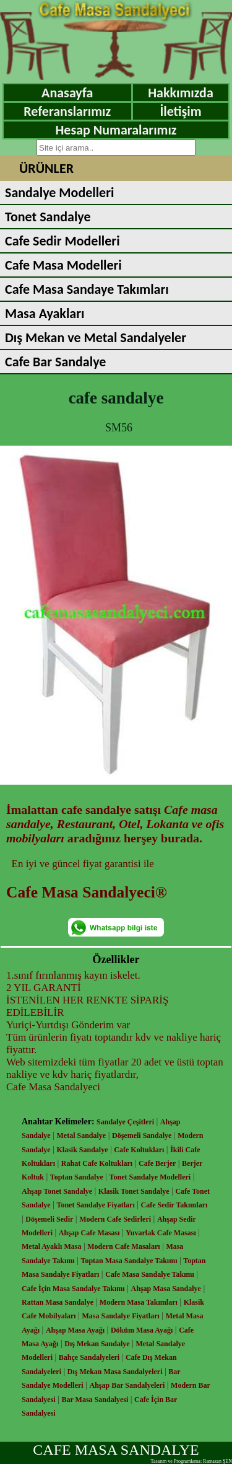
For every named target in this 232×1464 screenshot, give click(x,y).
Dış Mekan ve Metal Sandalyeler (95, 337)
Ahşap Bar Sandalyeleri (127, 1385)
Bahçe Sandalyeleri (89, 1357)
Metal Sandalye (81, 1135)
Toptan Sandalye (76, 1177)
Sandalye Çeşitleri (125, 1122)
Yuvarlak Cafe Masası (161, 1232)
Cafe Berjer (157, 1163)
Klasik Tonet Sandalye (134, 1191)
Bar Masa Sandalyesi (95, 1399)
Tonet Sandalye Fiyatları (96, 1205)
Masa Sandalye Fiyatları (120, 1316)
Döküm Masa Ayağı (142, 1330)
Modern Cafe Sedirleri (115, 1219)
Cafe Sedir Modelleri (62, 240)
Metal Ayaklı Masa (51, 1246)
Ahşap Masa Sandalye (166, 1288)
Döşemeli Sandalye (141, 1135)
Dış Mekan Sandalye (96, 1343)
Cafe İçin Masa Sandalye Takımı (73, 1288)
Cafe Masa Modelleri (63, 265)
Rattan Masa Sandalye (57, 1302)
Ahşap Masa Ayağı (75, 1330)
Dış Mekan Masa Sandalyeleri (115, 1371)
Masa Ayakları (44, 313)
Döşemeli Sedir (49, 1219)
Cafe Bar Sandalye (55, 361)
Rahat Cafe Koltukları (96, 1163)
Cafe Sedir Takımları (174, 1205)
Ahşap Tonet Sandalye (57, 1191)
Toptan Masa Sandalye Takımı (129, 1260)
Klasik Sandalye (82, 1149)
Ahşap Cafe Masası (89, 1232)
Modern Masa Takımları (139, 1302)
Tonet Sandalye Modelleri (150, 1177)
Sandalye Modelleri (59, 192)
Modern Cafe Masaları (123, 1246)
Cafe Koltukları (139, 1149)
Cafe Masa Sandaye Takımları (87, 289)
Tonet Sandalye (48, 216)
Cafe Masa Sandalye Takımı (149, 1274)
